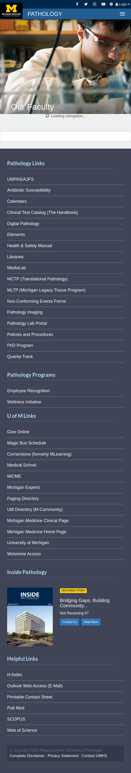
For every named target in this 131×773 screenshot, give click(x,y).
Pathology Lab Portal (27, 323)
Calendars (17, 201)
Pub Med (15, 708)
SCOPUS (16, 719)
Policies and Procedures (30, 334)
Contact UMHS (94, 756)
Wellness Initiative (24, 402)
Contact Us (70, 622)
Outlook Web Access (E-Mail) (35, 685)
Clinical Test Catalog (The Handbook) (42, 212)
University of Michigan (28, 542)
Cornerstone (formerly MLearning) (39, 454)
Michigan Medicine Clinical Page (38, 520)
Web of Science (22, 730)
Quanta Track (20, 356)
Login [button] (123, 4)
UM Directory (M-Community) (35, 509)
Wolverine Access (24, 553)
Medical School (21, 465)
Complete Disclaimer (27, 756)
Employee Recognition (28, 390)
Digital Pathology (23, 223)
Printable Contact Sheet (29, 697)
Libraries (15, 257)
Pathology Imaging (25, 312)
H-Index (14, 674)
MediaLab (16, 267)
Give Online (18, 431)
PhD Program (20, 345)
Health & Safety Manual (29, 245)
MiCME (14, 476)
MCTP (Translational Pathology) (37, 279)
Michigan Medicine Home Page (36, 531)
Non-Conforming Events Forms (36, 301)
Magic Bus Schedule (26, 443)
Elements (16, 234)
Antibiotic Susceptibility (29, 190)
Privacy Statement (63, 756)
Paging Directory (23, 498)
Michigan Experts (23, 487)
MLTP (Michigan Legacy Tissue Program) (46, 290)
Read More (91, 622)
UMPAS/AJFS (20, 179)
